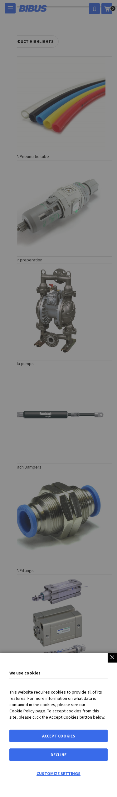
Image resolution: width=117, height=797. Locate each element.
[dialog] (58, 398)
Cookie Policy (22, 711)
